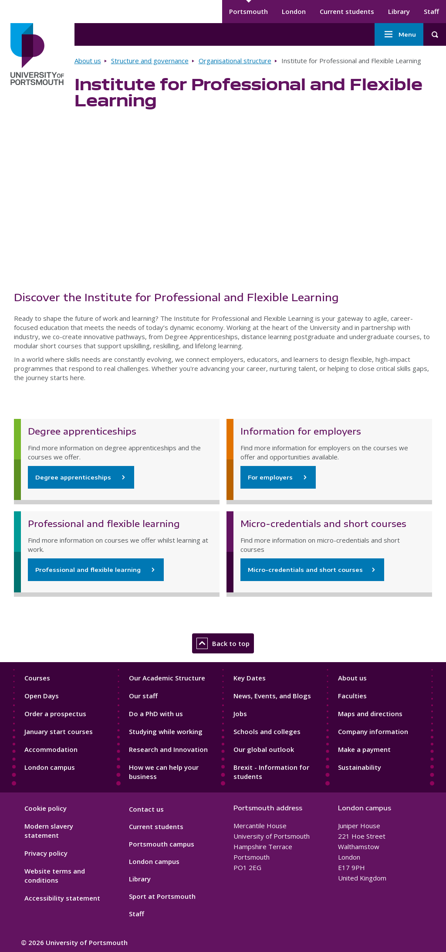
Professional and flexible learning (88, 569)
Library (399, 11)
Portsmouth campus (161, 844)
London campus (49, 767)
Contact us (146, 809)
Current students (347, 11)
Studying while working (166, 731)
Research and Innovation (168, 749)
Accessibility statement (62, 898)
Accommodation (51, 749)
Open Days (41, 695)
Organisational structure (235, 60)
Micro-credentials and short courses (305, 569)
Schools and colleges (267, 731)
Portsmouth (248, 11)
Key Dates (249, 677)
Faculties (352, 695)
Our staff (143, 695)
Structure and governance (150, 60)
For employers (271, 477)
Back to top (223, 643)
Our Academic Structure (167, 677)
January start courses (58, 731)
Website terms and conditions (54, 875)
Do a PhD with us (156, 713)
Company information (373, 731)
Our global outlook (263, 749)
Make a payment (364, 749)
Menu (399, 34)
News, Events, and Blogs (272, 695)
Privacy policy (46, 853)
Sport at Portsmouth (162, 896)
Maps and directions (370, 713)
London (294, 11)
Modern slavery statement (48, 831)
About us (87, 60)
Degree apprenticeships (74, 477)
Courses (37, 677)
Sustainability (359, 767)
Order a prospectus (55, 713)
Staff (431, 11)
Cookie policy (45, 808)
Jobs (240, 713)
